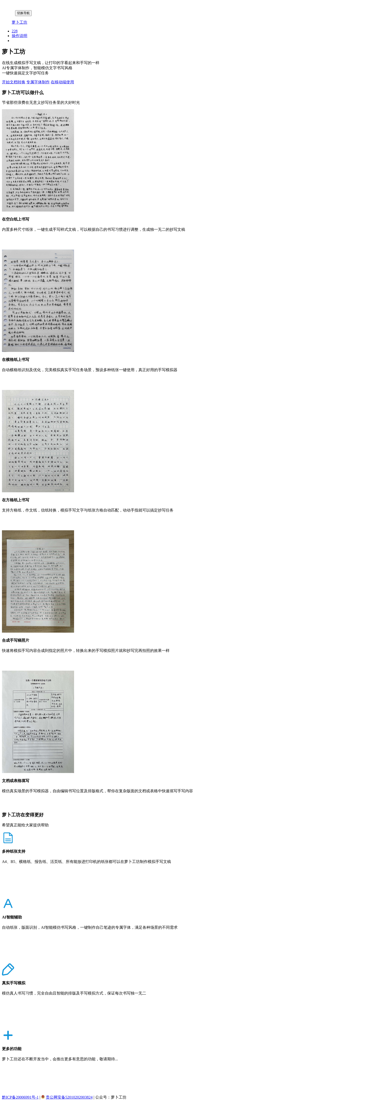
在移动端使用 (62, 82)
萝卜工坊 (19, 22)
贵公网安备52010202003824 (69, 1097)
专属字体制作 (38, 82)
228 (15, 31)
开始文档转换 (13, 82)
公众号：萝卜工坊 (110, 1097)
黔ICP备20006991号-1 (20, 1097)
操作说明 (19, 36)
